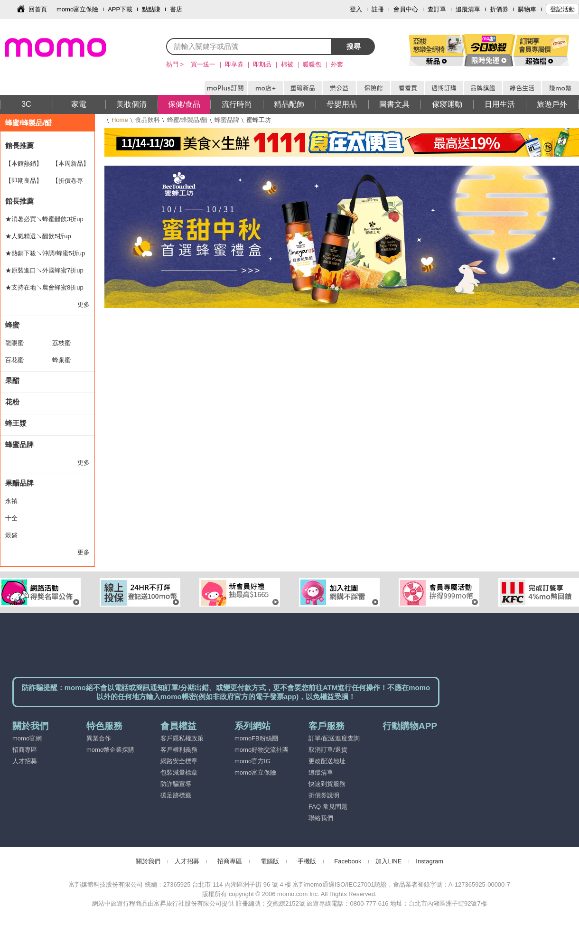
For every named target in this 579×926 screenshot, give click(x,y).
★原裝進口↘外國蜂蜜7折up (44, 270)
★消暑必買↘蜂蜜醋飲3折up (44, 219)
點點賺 (151, 9)
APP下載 (120, 9)
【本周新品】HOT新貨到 (70, 166)
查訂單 (437, 9)
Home (120, 119)
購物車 (527, 9)
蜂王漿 (16, 423)
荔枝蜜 (61, 342)
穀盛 (11, 535)
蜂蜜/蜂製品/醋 (187, 119)
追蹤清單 (468, 9)
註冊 (378, 9)
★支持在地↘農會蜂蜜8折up (44, 287)
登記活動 (562, 9)
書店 (176, 9)
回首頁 (37, 9)
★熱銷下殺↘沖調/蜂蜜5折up (45, 253)
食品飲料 (147, 119)
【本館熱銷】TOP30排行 (23, 166)
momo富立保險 (77, 9)
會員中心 (405, 9)
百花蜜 (14, 360)
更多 (83, 304)
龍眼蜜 (14, 342)
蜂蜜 (12, 325)
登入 (356, 9)
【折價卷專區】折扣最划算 (70, 183)
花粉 (12, 402)
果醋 (12, 380)
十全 (11, 518)
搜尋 (353, 46)
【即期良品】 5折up (23, 183)
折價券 (499, 9)
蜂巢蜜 (61, 360)
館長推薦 (19, 145)
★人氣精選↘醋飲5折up (38, 236)
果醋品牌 (19, 483)
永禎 (11, 501)
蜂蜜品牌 (227, 119)
